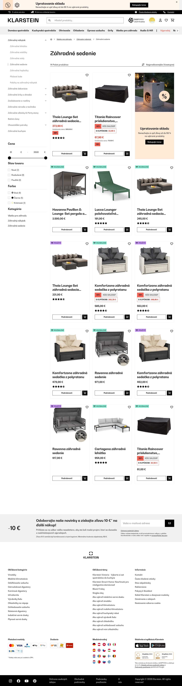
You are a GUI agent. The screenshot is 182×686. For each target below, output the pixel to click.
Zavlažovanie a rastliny (19, 100)
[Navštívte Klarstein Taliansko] (114, 644)
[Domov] (53, 39)
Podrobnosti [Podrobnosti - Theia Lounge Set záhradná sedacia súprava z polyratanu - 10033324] (66, 154)
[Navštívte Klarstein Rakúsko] (99, 644)
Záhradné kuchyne (17, 131)
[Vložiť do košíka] (84, 153)
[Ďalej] (177, 31)
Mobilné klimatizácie (18, 579)
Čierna (17, 198)
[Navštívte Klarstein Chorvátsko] (94, 656)
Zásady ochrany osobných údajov (152, 665)
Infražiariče (13, 595)
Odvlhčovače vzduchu (18, 583)
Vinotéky (12, 575)
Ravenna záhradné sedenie (109, 375)
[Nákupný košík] (172, 20)
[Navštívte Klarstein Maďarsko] (109, 650)
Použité (16, 180)
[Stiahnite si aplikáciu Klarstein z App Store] (142, 645)
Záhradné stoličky (18, 52)
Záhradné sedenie (18, 64)
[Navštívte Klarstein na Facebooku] (18, 681)
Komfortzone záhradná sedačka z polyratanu (112, 287)
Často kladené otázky (148, 12)
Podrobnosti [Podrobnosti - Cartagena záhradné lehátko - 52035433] (109, 478)
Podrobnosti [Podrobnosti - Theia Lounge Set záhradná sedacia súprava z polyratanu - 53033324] (66, 317)
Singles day (98, 593)
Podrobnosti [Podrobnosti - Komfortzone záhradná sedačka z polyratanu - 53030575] (151, 393)
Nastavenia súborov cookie (147, 603)
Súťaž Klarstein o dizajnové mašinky (152, 595)
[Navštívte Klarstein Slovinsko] (104, 661)
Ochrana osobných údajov (130, 531)
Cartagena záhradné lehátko (110, 451)
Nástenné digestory (17, 611)
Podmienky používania (142, 667)
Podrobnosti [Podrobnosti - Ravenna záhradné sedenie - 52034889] (109, 393)
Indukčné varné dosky (18, 615)
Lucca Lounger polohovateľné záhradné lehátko (108, 212)
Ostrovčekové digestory (19, 587)
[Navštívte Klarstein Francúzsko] (109, 644)
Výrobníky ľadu (15, 599)
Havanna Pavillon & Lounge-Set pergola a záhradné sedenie (68, 212)
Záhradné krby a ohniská (20, 94)
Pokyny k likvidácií (143, 591)
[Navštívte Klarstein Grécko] (109, 662)
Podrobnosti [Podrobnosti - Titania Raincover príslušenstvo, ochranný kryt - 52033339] (151, 478)
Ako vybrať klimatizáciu (104, 605)
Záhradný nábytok (16, 40)
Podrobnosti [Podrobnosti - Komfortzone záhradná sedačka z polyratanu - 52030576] (109, 317)
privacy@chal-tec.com (159, 535)
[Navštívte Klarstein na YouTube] (26, 681)
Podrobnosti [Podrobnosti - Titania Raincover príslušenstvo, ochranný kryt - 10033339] (109, 154)
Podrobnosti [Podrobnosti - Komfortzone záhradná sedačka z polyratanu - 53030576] (151, 317)
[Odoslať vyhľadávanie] (49, 20)
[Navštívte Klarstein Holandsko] (94, 661)
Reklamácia (140, 587)
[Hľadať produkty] (85, 20)
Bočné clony (13, 119)
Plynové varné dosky (17, 619)
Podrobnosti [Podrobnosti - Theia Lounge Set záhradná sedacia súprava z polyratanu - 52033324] (151, 229)
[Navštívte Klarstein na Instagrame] (10, 681)
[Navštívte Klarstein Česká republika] (104, 650)
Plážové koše (16, 76)
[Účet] (160, 20)
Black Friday (99, 589)
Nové (15, 170)
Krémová (18, 203)
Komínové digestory (17, 591)
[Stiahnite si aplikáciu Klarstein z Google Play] (158, 645)
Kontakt (171, 12)
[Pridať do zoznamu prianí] (87, 75)
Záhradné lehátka (18, 46)
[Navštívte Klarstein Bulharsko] (104, 656)
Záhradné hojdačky (19, 70)
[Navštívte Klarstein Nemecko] (94, 644)
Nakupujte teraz (139, 5)
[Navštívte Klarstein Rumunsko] (99, 656)
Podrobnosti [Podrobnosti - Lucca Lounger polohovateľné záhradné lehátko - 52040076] (109, 229)
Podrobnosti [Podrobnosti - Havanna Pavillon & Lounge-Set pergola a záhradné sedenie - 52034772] (66, 229)
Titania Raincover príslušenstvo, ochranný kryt (108, 119)
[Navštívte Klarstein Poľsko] (114, 650)
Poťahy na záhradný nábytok (23, 82)
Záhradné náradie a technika (22, 107)
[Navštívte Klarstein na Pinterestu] (34, 681)
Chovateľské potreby (17, 125)
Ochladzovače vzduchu (19, 607)
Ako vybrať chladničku (103, 621)
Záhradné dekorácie (17, 88)
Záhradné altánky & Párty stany (23, 113)
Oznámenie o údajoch (145, 599)
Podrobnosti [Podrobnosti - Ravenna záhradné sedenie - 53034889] (66, 478)
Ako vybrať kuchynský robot (106, 613)
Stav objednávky (143, 583)
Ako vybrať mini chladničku (105, 629)
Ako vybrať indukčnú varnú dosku (108, 597)
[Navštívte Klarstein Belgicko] (114, 656)
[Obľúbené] (166, 20)
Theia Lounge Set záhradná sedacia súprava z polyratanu (68, 119)
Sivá (16, 193)
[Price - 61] (16, 152)
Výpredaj (165, 30)
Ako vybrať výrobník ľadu (104, 617)
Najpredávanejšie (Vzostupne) (157, 64)
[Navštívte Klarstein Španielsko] (94, 650)
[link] (69, 92)
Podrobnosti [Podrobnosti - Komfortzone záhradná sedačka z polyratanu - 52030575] (66, 393)
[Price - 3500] (39, 152)
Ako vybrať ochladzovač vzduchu (108, 625)
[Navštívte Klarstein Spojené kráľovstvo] (99, 650)
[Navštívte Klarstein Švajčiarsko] (104, 644)
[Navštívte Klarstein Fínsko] (109, 656)
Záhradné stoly (17, 58)
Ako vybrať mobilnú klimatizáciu (108, 609)
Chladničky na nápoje (18, 603)
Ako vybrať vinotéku (102, 601)
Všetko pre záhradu (17, 215)
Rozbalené (17, 175)
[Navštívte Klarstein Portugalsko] (99, 661)
